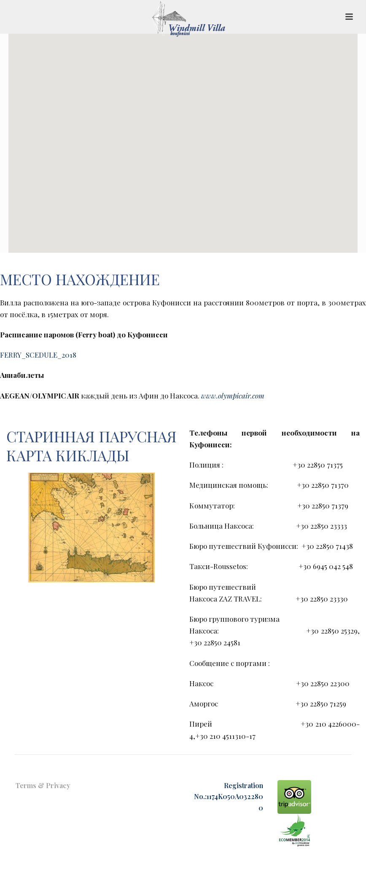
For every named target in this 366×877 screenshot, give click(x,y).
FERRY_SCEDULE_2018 (38, 354)
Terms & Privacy (43, 785)
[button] (183, 138)
